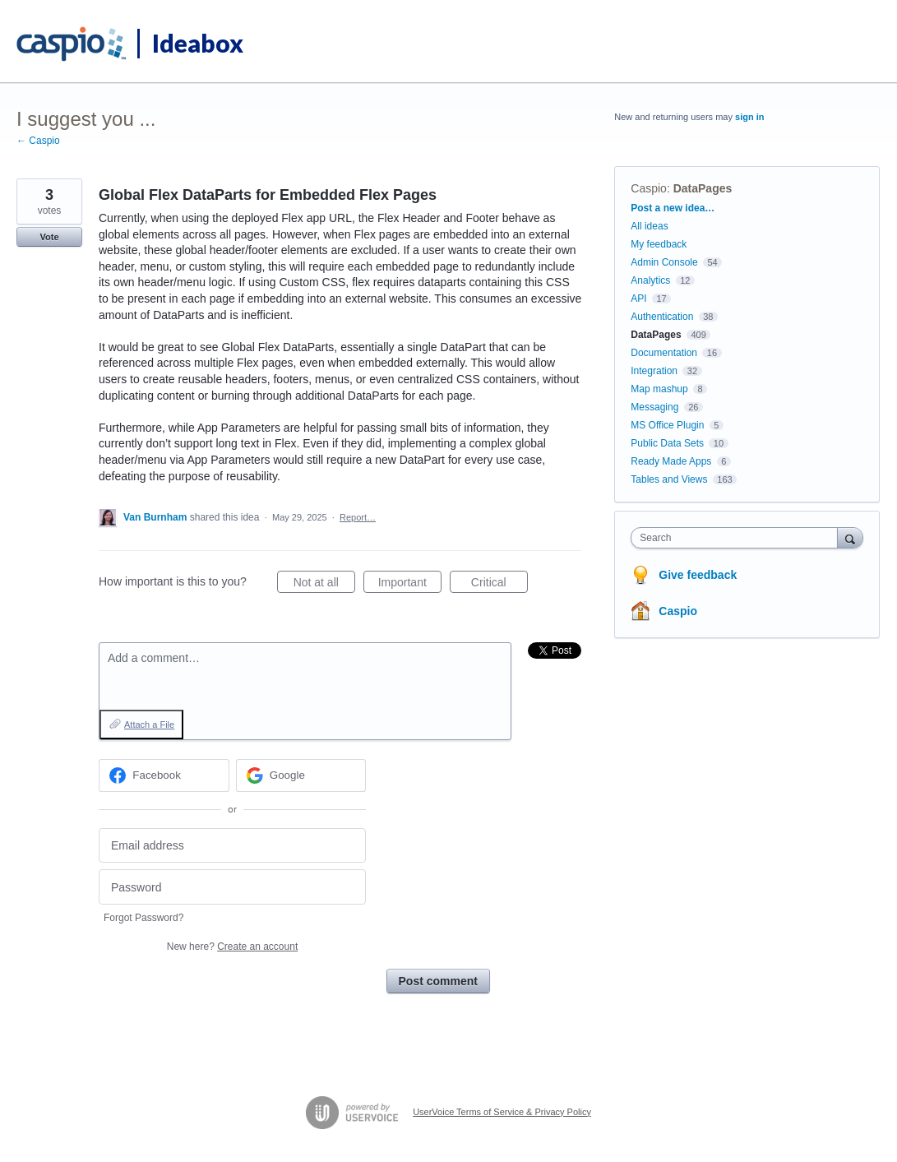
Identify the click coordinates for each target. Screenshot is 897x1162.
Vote (48, 237)
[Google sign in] (301, 775)
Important (410, 585)
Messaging (654, 407)
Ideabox (197, 43)
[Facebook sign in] (164, 775)
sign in (749, 117)
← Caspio (38, 140)
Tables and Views (669, 479)
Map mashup (659, 389)
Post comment (438, 981)
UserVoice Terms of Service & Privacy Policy (502, 1112)
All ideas (649, 226)
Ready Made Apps (671, 461)
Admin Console (664, 262)
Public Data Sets (667, 443)
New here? (232, 946)
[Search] (850, 537)
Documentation (664, 353)
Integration (654, 371)
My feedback (659, 244)
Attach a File (149, 724)
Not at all (324, 585)
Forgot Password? (143, 918)
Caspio (649, 188)
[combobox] (738, 538)
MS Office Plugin (667, 425)
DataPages (703, 188)
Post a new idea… (672, 208)
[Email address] (232, 845)
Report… (358, 517)
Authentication (662, 316)
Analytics (650, 280)
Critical (499, 585)
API (638, 298)
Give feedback (698, 574)
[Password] (232, 887)
